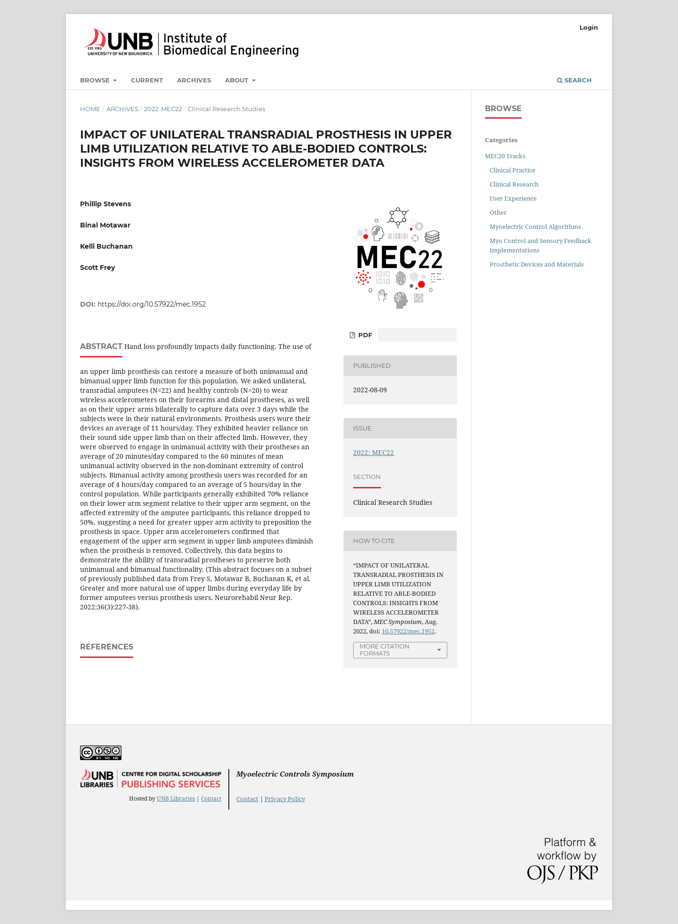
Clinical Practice (512, 170)
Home (90, 109)
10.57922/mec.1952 (408, 631)
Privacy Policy (285, 798)
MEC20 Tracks (505, 156)
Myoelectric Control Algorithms (535, 226)
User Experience (513, 198)
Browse (96, 80)
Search (574, 80)
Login (589, 27)
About (237, 80)
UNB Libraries (176, 798)
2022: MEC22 (163, 109)
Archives (194, 80)
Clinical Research (514, 184)
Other (498, 212)
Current (147, 80)
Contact (211, 798)
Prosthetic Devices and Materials (537, 264)
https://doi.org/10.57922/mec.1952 (151, 304)
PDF (364, 335)
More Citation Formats (385, 649)
